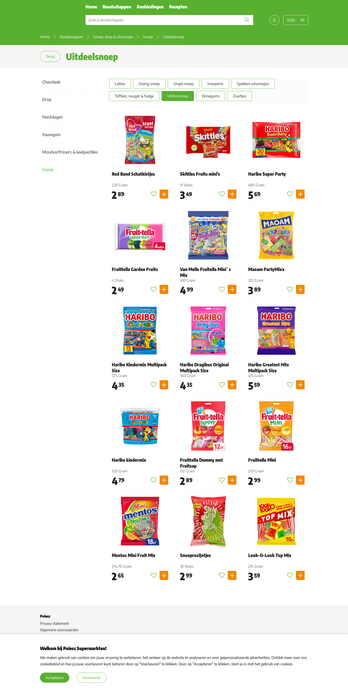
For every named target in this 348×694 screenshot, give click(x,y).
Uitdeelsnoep (176, 96)
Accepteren (55, 677)
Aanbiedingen (150, 6)
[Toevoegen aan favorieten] (153, 195)
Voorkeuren (91, 677)
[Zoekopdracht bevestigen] (246, 20)
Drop (46, 99)
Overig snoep (148, 83)
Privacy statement (54, 625)
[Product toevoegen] (164, 195)
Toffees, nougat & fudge (133, 96)
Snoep (47, 169)
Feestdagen (52, 116)
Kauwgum (51, 134)
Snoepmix (214, 83)
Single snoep (183, 83)
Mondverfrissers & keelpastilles (70, 152)
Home (91, 6)
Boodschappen (117, 6)
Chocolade (51, 81)
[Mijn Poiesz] (275, 20)
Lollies (119, 83)
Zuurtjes (238, 96)
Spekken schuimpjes (252, 83)
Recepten (178, 6)
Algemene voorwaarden (59, 631)
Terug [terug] (50, 56)
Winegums (209, 96)
